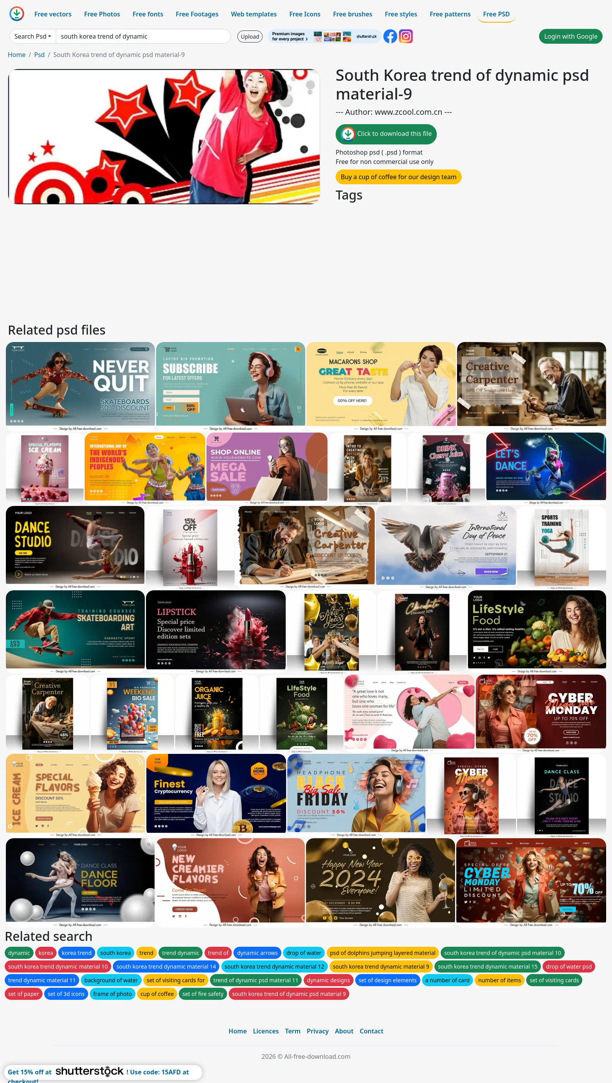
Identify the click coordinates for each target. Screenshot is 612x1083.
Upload (250, 36)
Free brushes (352, 14)
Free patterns (450, 14)
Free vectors (52, 14)
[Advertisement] (241, 262)
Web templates (254, 14)
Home (17, 54)
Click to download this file (386, 134)
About (344, 1031)
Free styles (401, 14)
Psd (39, 54)
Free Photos (102, 14)
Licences (266, 1031)
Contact (372, 1031)
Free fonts (148, 14)
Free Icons (304, 14)
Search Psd (30, 36)
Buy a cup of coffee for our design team (399, 177)
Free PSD (496, 14)
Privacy (318, 1031)
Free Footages (197, 14)
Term (293, 1031)
